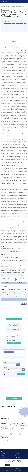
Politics (25, 23)
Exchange (3, 275)
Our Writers (17, 455)
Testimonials (17, 453)
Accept (7, 464)
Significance (16, 275)
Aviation (13, 23)
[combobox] (14, 360)
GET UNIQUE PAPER (14, 319)
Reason (23, 272)
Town (17, 23)
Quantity (5, 362)
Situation (7, 275)
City (19, 23)
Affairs (11, 275)
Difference (7, 273)
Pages (18, 364)
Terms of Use (3, 457)
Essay (8, 21)
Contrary (24, 275)
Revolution (16, 273)
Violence (12, 273)
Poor (13, 270)
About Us (2, 455)
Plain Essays (4, 423)
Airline (20, 270)
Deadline (5, 367)
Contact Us (3, 453)
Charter (23, 270)
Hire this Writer (14, 342)
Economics (9, 23)
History (16, 270)
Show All (6, 440)
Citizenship (15, 272)
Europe (21, 23)
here (19, 462)
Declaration (9, 272)
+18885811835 (17, 468)
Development (3, 272)
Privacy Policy (17, 457)
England (2, 273)
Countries (3, 24)
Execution (21, 273)
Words (22, 364)
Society (19, 272)
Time (7, 270)
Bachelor (8, 354)
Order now (14, 41)
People (5, 23)
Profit (21, 275)
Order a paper (14, 398)
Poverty (10, 270)
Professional (19, 354)
